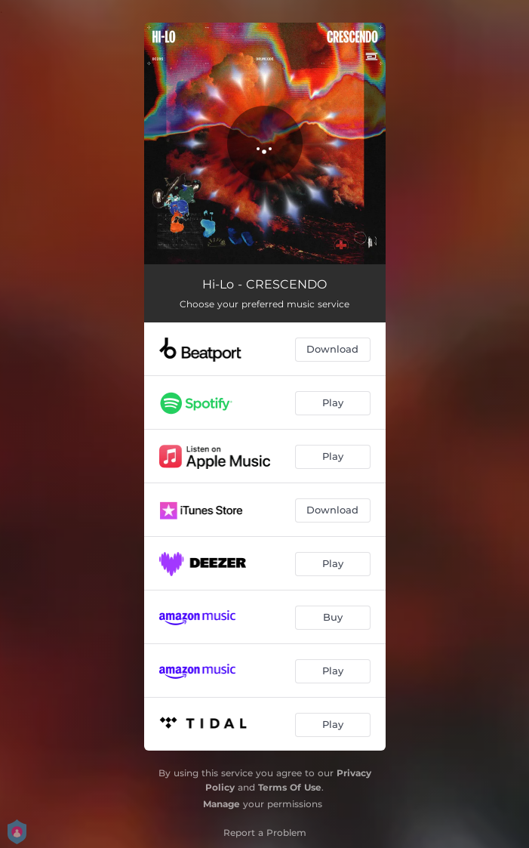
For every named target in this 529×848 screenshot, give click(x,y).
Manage (221, 803)
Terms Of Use (289, 787)
